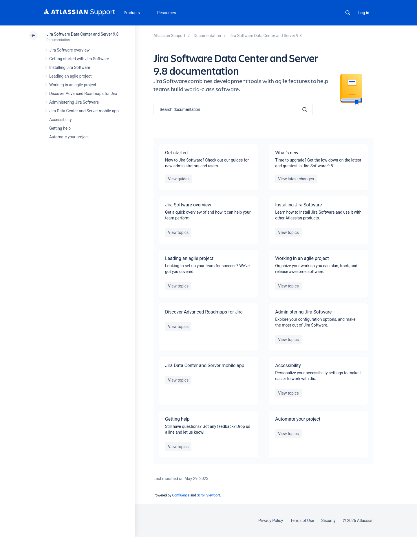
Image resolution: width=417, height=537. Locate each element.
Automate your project (69, 137)
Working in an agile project (72, 85)
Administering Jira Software (74, 102)
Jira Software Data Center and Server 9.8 (82, 34)
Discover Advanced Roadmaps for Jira (83, 93)
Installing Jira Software (69, 67)
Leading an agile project (70, 76)
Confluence (180, 495)
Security (328, 520)
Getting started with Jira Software (79, 58)
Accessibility (60, 119)
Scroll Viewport (208, 495)
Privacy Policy (270, 520)
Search (347, 12)
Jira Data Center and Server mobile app (84, 111)
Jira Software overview (69, 50)
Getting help (60, 128)
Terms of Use (302, 520)
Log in (363, 12)
